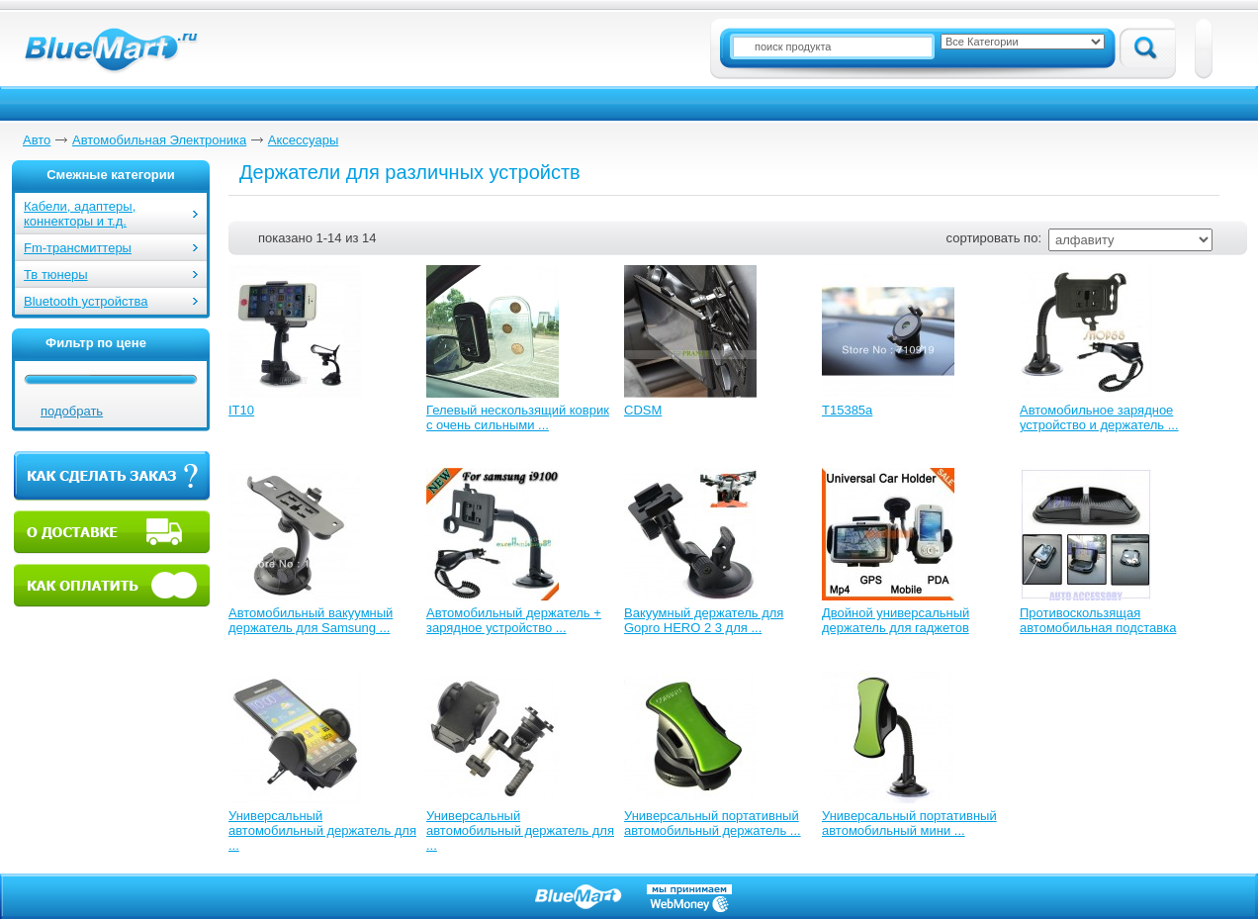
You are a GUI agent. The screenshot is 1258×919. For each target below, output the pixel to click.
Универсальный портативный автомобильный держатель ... (712, 823)
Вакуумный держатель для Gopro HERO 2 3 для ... (703, 620)
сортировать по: (993, 237)
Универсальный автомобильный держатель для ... (322, 830)
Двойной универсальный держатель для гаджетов (895, 620)
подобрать (72, 411)
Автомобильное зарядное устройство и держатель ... (1099, 417)
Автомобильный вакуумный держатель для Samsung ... (310, 620)
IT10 (241, 410)
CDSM (643, 410)
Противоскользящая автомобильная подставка (1098, 620)
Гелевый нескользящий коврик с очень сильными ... (517, 417)
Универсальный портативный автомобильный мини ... (909, 823)
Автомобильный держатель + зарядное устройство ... (513, 620)
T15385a (847, 410)
